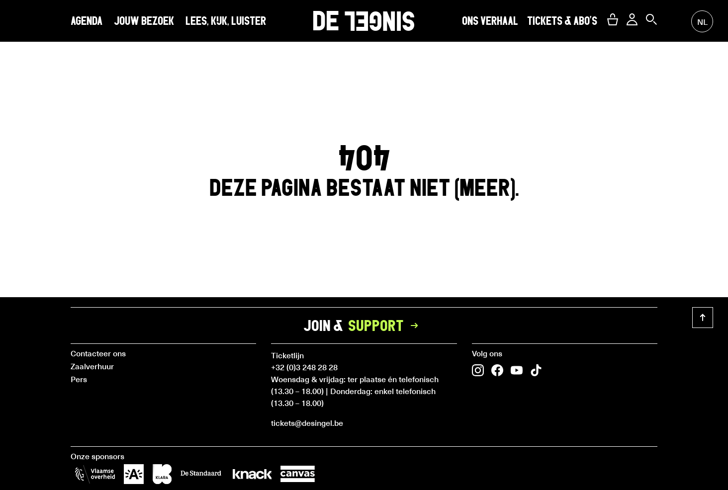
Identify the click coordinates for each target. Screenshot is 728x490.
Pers (79, 379)
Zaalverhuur (92, 366)
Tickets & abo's (562, 21)
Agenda (86, 21)
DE (363, 20)
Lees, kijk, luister (225, 21)
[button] (613, 19)
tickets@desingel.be (307, 422)
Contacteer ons (98, 353)
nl (702, 21)
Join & (364, 325)
